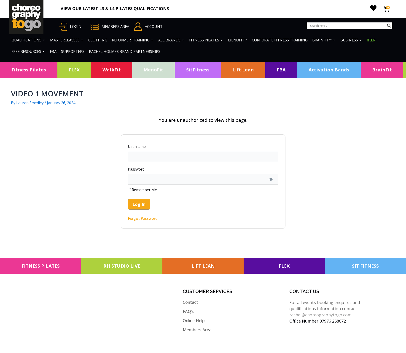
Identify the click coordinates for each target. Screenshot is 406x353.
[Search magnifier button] (389, 25)
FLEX (74, 70)
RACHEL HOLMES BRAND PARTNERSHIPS (124, 51)
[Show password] (270, 179)
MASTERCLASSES (67, 40)
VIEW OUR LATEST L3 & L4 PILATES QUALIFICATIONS (115, 8)
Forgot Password (143, 218)
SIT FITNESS (365, 266)
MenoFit (153, 70)
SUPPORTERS (72, 51)
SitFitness (198, 70)
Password (136, 169)
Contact (190, 302)
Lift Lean (243, 70)
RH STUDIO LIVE (121, 266)
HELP (371, 40)
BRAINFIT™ (324, 40)
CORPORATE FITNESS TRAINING (280, 40)
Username (137, 146)
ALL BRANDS (171, 40)
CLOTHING (97, 40)
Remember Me (142, 189)
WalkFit (111, 70)
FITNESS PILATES (206, 40)
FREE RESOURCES (28, 51)
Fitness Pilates (28, 70)
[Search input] (347, 25)
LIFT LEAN (203, 266)
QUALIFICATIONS (28, 40)
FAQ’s (188, 311)
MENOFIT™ (237, 40)
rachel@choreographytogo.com (320, 315)
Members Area (197, 329)
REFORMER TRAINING (133, 40)
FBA (53, 51)
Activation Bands (329, 70)
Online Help (194, 320)
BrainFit (382, 70)
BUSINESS (351, 40)
